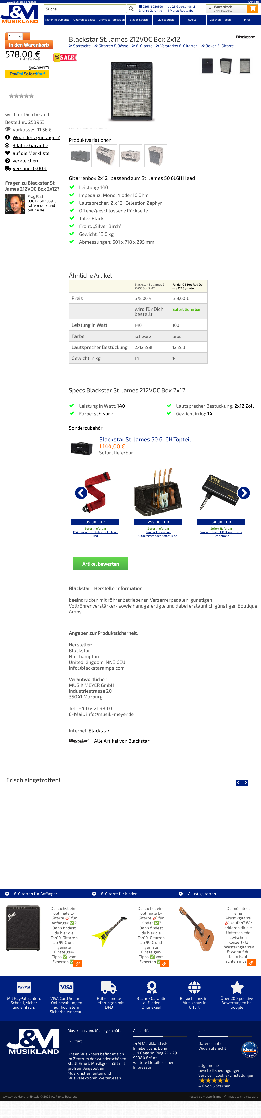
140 (121, 406)
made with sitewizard (243, 1096)
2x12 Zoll (244, 406)
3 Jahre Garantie (26, 145)
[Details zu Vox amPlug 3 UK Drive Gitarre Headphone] (221, 492)
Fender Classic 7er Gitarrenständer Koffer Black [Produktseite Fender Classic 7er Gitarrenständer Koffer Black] (158, 534)
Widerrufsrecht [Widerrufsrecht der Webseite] (212, 1048)
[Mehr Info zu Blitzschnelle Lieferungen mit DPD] (109, 998)
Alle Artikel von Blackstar (122, 741)
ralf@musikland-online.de (42, 207)
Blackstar (99, 730)
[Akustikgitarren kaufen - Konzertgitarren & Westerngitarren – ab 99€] (251, 962)
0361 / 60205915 (42, 201)
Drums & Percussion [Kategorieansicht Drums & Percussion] (112, 19)
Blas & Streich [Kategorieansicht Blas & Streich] (139, 19)
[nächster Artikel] (244, 493)
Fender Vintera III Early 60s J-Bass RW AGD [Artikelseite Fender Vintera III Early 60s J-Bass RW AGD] (216, 865)
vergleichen (21, 160)
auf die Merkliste (27, 153)
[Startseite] (22, 14)
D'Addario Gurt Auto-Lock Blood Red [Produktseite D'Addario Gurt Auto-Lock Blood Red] (95, 534)
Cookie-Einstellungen (234, 1075)
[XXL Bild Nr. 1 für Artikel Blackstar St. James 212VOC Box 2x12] (244, 66)
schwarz (103, 413)
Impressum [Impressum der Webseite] (143, 1067)
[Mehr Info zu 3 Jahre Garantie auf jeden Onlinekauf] (151, 998)
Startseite (82, 45)
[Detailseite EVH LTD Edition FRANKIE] (45, 829)
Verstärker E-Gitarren (179, 45)
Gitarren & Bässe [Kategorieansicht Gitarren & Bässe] (84, 19)
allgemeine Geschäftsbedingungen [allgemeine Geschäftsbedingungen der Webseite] (219, 1068)
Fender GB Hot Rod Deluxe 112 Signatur (187, 286)
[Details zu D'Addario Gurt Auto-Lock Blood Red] (95, 492)
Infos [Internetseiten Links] (247, 19)
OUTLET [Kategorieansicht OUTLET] (193, 19)
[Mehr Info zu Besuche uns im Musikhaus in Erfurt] (194, 998)
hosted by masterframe (205, 1096)
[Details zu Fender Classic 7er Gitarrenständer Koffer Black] (158, 492)
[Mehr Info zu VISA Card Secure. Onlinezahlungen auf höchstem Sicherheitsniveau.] (66, 1001)
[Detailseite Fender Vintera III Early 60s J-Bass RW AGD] (216, 829)
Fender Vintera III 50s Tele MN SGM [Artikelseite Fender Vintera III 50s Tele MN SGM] (130, 865)
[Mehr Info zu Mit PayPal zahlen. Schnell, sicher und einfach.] (24, 998)
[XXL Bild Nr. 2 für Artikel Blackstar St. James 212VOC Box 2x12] (226, 66)
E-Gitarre (144, 45)
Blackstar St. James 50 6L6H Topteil (145, 439)
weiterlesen (110, 1077)
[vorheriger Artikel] (81, 493)
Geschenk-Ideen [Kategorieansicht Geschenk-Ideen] (220, 19)
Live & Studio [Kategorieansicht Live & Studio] (166, 19)
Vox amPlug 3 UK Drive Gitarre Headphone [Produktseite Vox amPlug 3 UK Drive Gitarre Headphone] (221, 534)
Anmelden (254, 1)
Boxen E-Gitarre (220, 45)
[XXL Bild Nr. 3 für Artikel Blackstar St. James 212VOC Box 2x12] (207, 66)
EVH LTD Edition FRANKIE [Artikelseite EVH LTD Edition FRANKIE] (45, 865)
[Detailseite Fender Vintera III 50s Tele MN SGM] (130, 829)
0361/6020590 (151, 6)
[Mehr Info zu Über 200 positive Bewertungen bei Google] (237, 998)
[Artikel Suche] (85, 8)
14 (209, 413)
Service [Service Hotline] (205, 1075)
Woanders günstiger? (32, 137)
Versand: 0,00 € (26, 168)
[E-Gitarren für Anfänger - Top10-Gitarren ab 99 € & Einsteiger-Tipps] (77, 963)
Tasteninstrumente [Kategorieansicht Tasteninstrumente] (57, 19)
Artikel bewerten (100, 564)
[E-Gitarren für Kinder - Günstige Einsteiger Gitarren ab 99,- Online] (164, 963)
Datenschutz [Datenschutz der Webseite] (209, 1043)
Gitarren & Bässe (113, 45)
